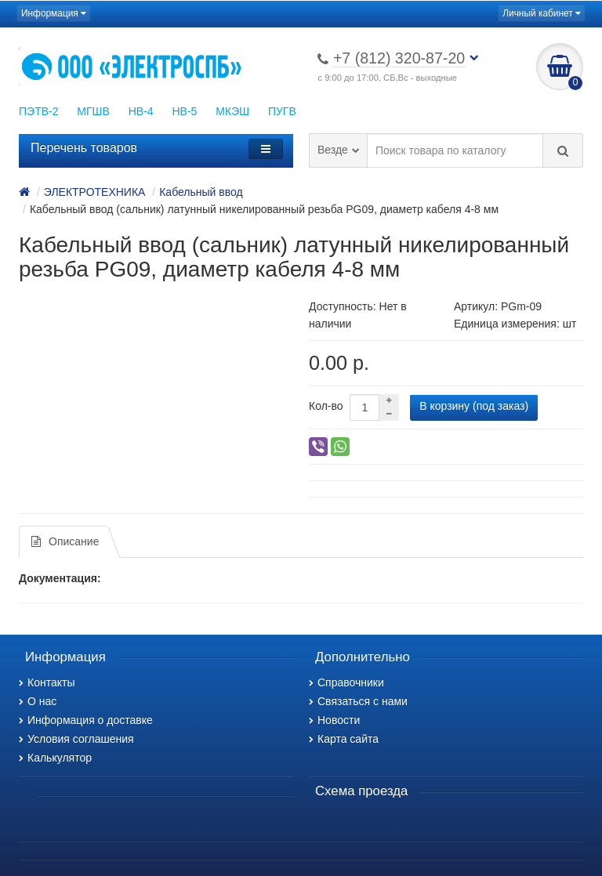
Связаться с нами (358, 701)
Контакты (46, 682)
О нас (37, 701)
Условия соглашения (76, 739)
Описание (65, 541)
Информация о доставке (86, 720)
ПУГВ (282, 111)
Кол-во (326, 406)
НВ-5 (184, 111)
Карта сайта (344, 739)
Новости (334, 720)
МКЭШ (232, 111)
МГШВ (93, 111)
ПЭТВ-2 (38, 111)
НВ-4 (141, 111)
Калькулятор (55, 757)
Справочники (346, 682)
